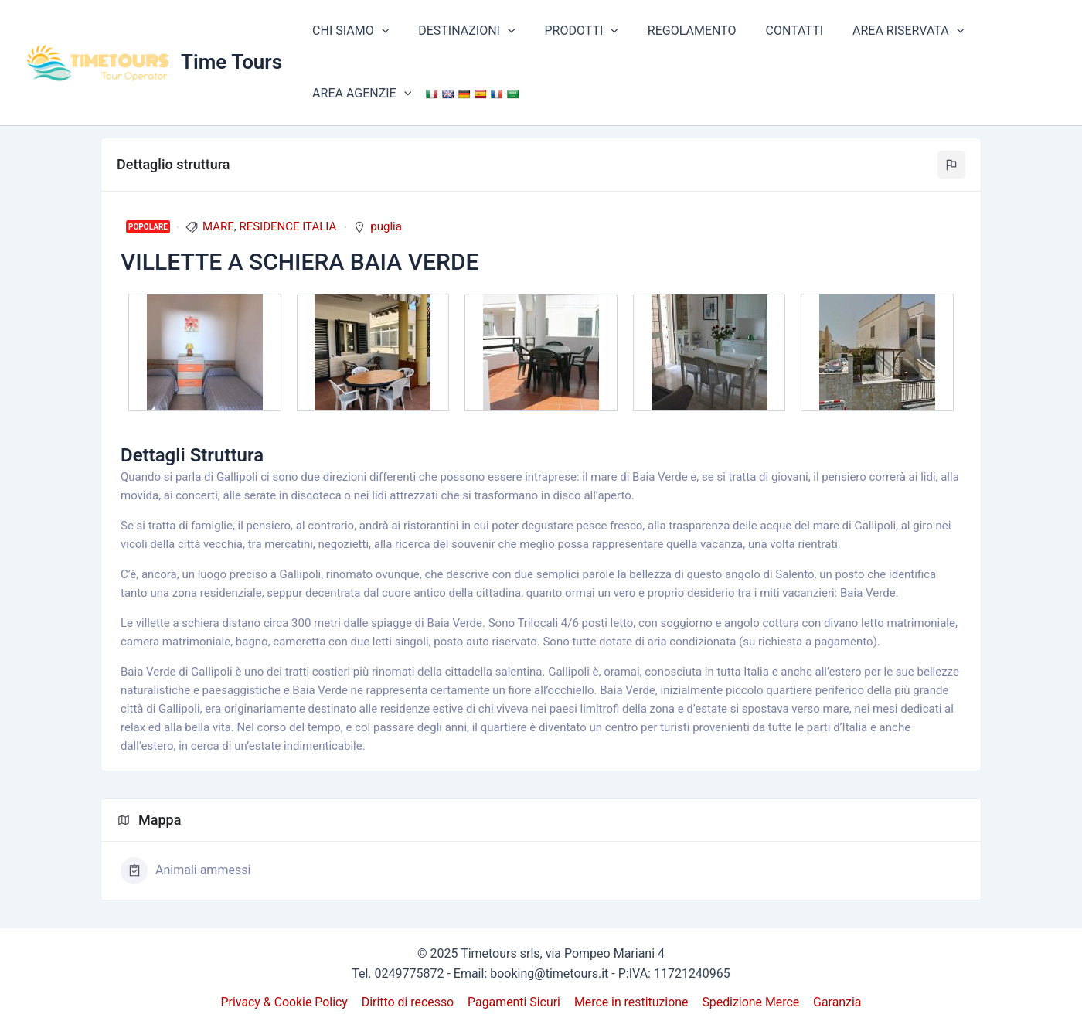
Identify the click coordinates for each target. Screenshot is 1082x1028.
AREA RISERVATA (882, 31)
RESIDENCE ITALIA (287, 226)
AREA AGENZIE (359, 93)
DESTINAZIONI (459, 31)
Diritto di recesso (408, 1002)
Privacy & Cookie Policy (287, 1002)
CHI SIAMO (348, 31)
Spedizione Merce (750, 1002)
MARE (218, 226)
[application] (379, 31)
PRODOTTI (570, 31)
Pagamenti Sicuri (514, 1002)
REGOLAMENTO (675, 30)
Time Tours (231, 61)
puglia (386, 226)
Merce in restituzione (631, 1002)
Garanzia (836, 1002)
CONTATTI (774, 30)
